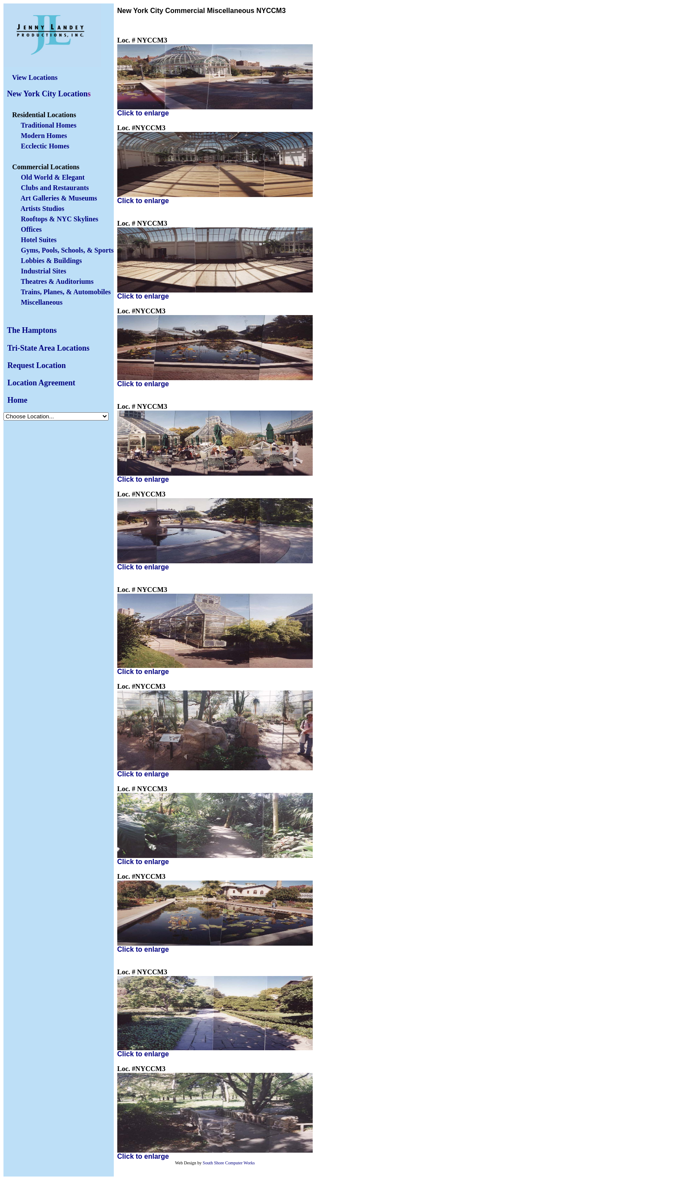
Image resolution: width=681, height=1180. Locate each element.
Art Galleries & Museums (58, 198)
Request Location (36, 365)
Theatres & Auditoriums (56, 281)
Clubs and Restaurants (55, 187)
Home (17, 400)
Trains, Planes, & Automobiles (66, 292)
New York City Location (47, 93)
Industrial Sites (43, 271)
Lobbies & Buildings (51, 260)
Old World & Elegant (53, 177)
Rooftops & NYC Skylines (59, 219)
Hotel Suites (38, 239)
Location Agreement (41, 382)
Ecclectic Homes (45, 146)
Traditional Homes (48, 125)
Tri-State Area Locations (48, 348)
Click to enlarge (143, 113)
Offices (31, 229)
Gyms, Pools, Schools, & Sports (67, 250)
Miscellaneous (42, 302)
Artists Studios (42, 208)
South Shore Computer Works (229, 1162)
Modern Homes (44, 135)
